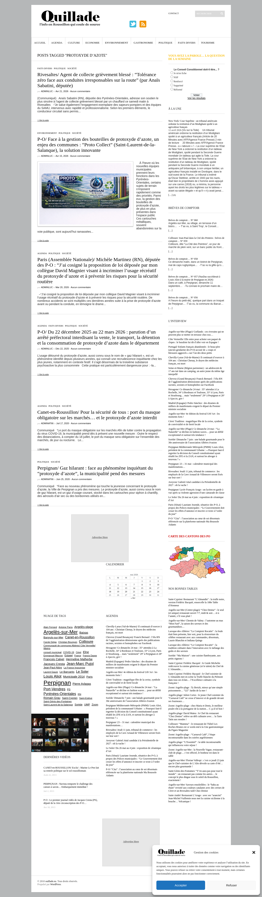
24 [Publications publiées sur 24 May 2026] (158, 591)
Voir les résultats (196, 98)
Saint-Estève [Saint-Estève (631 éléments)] (85, 698)
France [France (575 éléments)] (77, 655)
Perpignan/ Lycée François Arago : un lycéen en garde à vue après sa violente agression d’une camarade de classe (196, 491)
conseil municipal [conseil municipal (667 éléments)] (53, 652)
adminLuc (47, 91)
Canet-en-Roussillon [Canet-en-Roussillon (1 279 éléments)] (80, 637)
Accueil (40, 42)
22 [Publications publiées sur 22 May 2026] (142, 591)
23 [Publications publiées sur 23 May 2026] (150, 591)
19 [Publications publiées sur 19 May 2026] (118, 591)
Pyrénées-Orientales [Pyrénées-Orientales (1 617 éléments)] (60, 694)
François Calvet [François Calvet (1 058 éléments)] (54, 659)
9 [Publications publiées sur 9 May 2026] (150, 585)
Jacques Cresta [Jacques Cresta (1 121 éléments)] (54, 664)
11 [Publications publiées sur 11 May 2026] (110, 588)
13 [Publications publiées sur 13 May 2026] (126, 588)
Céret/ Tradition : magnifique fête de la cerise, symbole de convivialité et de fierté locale (195, 423)
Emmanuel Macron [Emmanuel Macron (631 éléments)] (53, 655)
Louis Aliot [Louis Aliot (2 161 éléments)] (53, 676)
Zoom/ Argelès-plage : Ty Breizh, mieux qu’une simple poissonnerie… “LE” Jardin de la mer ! (195, 689)
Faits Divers (186, 42)
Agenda (56, 42)
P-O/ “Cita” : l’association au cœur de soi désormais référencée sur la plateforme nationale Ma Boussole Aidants (194, 521)
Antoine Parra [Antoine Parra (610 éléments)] (66, 627)
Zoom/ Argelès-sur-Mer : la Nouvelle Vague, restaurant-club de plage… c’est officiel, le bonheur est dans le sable (196, 752)
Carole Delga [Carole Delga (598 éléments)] (50, 642)
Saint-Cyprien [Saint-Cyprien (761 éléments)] (70, 698)
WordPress (55, 884)
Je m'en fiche (180, 73)
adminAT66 (47, 423)
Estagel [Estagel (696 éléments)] (68, 655)
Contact (173, 13)
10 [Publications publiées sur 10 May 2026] (158, 585)
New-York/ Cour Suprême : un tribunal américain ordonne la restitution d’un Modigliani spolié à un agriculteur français (192, 123)
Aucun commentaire (80, 91)
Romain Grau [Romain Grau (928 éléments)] (52, 698)
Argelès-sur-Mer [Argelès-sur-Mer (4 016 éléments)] (61, 632)
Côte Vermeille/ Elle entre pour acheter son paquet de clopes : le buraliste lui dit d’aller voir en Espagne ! (194, 341)
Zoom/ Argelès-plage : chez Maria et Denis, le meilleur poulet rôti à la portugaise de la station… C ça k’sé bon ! (196, 707)
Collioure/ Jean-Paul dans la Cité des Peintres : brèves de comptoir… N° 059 (196, 239)
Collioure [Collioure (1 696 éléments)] (86, 642)
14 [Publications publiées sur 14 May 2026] (134, 588)
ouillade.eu (50, 881)
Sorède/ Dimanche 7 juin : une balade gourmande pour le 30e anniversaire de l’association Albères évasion (196, 441)
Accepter (181, 885)
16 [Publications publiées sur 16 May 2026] (150, 588)
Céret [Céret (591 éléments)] (78, 652)
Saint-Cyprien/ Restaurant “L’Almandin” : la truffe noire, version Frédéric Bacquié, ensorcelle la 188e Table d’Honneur (196, 602)
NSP (176, 77)
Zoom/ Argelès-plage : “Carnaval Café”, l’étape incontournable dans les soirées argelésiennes (191, 736)
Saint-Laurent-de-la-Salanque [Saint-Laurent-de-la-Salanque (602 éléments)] (58, 704)
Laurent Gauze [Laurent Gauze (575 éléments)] (51, 672)
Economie (92, 42)
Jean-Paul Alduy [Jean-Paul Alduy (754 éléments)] (53, 667)
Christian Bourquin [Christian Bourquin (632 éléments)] (67, 642)
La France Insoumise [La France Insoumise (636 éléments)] (74, 667)
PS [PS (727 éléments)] (68, 689)
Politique (165, 42)
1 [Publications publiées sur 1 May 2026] (142, 581)
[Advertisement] (96, 388)
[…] (170, 195)
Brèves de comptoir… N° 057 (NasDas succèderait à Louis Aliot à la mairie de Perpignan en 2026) (194, 278)
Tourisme (208, 42)
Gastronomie (143, 42)
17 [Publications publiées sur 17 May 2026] (158, 588)
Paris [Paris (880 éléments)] (89, 676)
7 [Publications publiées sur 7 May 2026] (133, 585)
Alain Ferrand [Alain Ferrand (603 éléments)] (50, 627)
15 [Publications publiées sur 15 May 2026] (142, 588)
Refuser (231, 885)
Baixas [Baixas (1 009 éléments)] (83, 632)
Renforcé (178, 81)
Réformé (178, 89)
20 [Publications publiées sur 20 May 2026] (126, 591)
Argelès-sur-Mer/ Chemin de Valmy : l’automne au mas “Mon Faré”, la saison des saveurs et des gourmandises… (195, 623)
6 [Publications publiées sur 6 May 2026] (125, 585)
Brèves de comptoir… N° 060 (183, 220)
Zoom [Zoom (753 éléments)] (95, 704)
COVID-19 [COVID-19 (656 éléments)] (68, 652)
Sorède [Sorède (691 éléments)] (78, 704)
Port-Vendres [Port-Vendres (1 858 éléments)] (55, 689)
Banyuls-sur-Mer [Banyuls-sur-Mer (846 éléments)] (53, 637)
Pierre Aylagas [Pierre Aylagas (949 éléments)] (82, 683)
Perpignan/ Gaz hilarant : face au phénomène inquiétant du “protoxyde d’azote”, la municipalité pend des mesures (95, 470)
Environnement (116, 42)
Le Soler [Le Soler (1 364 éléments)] (82, 671)
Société (72, 68)
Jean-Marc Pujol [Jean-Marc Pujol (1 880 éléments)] (80, 663)
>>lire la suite (43, 120)
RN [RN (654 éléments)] (79, 694)
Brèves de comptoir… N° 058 (183, 258)
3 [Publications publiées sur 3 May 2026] (158, 581)
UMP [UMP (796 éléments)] (87, 704)
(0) (174, 195)
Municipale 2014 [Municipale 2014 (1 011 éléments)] (74, 676)
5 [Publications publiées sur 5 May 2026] (118, 585)
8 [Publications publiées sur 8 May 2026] (142, 585)
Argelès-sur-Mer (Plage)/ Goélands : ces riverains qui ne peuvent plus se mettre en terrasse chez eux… (196, 333)
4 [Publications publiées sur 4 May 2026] (110, 585)
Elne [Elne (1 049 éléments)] (86, 652)
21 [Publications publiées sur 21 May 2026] (134, 591)
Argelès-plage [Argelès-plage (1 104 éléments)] (83, 627)
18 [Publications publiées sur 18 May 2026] (110, 591)
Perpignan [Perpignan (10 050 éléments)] (57, 682)
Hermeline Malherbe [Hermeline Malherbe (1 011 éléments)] (79, 659)
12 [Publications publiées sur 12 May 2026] (118, 588)
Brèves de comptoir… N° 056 (183, 297)
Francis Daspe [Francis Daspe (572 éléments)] (90, 655)
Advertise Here (100, 537)
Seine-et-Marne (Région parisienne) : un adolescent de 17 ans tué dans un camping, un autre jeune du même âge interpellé (196, 371)
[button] (254, 852)
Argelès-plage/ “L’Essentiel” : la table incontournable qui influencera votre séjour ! (194, 744)
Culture (74, 42)
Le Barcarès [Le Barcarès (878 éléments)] (67, 671)
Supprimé (178, 85)
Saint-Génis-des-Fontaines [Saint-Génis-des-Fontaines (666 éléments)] (58, 701)
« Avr (133, 598)
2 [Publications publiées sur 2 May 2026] (150, 581)
